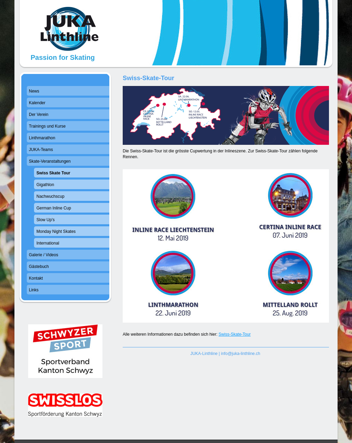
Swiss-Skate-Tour (235, 334)
